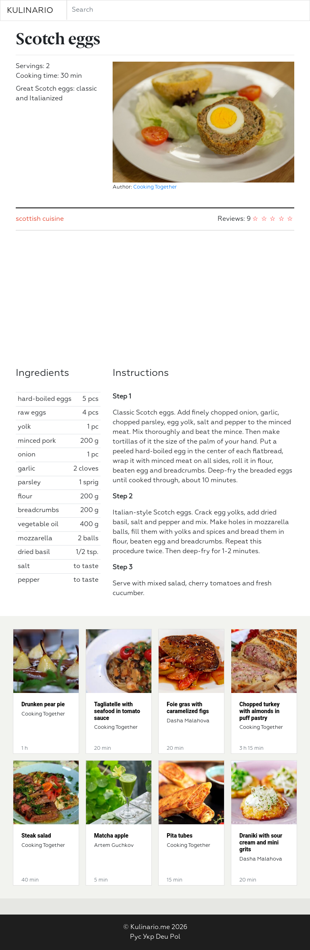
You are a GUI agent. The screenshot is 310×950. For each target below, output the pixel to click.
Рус (135, 937)
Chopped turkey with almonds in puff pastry (259, 711)
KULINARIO (30, 10)
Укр (148, 937)
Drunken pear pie (43, 704)
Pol (175, 937)
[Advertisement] (155, 299)
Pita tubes (180, 835)
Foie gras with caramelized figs (188, 707)
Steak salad (36, 835)
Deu (162, 937)
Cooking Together (155, 187)
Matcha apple (111, 835)
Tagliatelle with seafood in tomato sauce (117, 711)
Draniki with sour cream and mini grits (260, 842)
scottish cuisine (40, 219)
